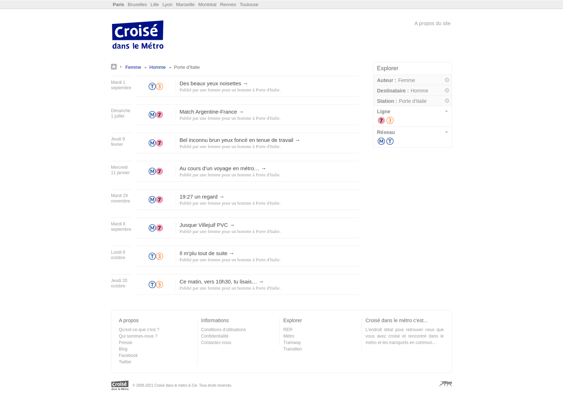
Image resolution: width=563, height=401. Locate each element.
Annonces (118, 67)
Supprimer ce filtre (447, 80)
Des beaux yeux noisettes (214, 83)
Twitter (125, 361)
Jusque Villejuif (207, 225)
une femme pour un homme (225, 89)
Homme (157, 67)
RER (287, 329)
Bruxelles (137, 4)
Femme (133, 67)
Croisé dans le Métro (138, 35)
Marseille (185, 4)
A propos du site (433, 23)
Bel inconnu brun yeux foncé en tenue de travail (240, 140)
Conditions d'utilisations (223, 329)
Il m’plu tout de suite (207, 253)
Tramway (390, 141)
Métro (381, 141)
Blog (123, 349)
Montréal (207, 4)
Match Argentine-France (212, 112)
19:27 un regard (202, 197)
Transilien (292, 349)
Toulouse (249, 4)
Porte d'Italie (267, 89)
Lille (154, 4)
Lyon (167, 4)
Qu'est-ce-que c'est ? (139, 329)
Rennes (228, 4)
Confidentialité (214, 336)
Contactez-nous (216, 342)
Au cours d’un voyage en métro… (223, 168)
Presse (125, 342)
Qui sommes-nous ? (138, 336)
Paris (118, 4)
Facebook (128, 355)
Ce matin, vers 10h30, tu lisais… (222, 281)
